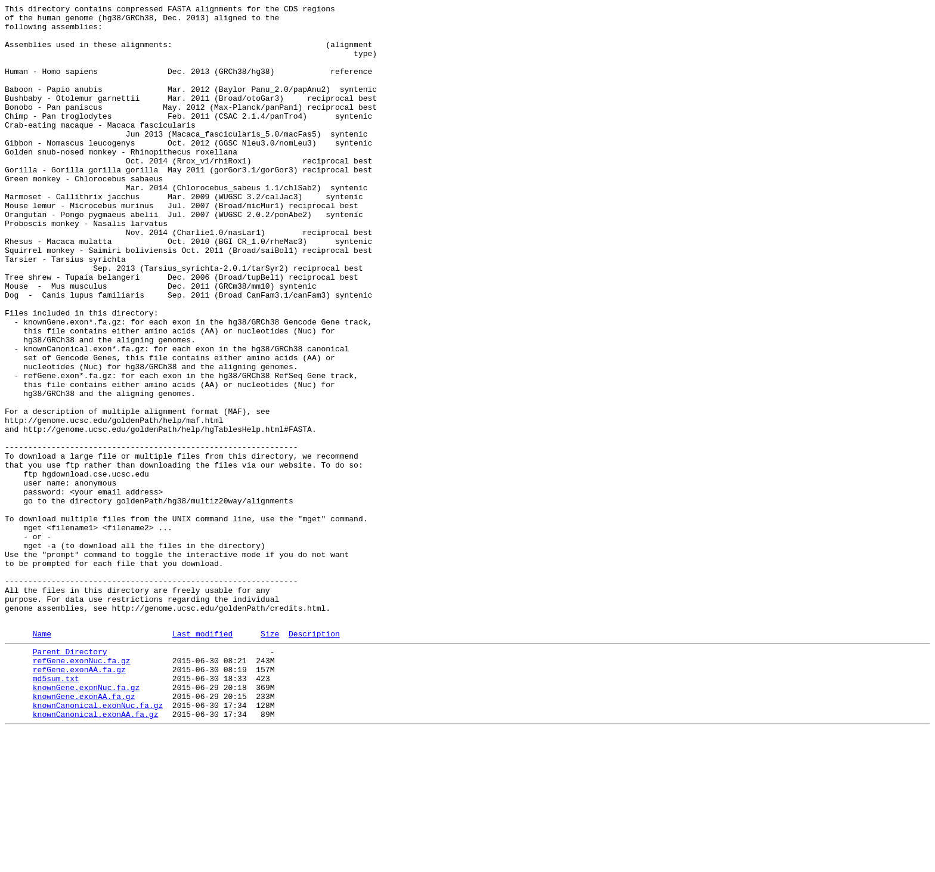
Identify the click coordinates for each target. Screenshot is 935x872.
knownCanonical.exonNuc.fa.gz (98, 842)
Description (314, 758)
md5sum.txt (56, 810)
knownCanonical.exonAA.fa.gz (96, 853)
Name (42, 758)
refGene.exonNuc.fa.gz (82, 789)
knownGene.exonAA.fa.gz (84, 832)
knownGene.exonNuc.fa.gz (86, 821)
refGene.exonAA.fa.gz (79, 799)
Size (270, 758)
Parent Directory (70, 778)
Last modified (202, 758)
